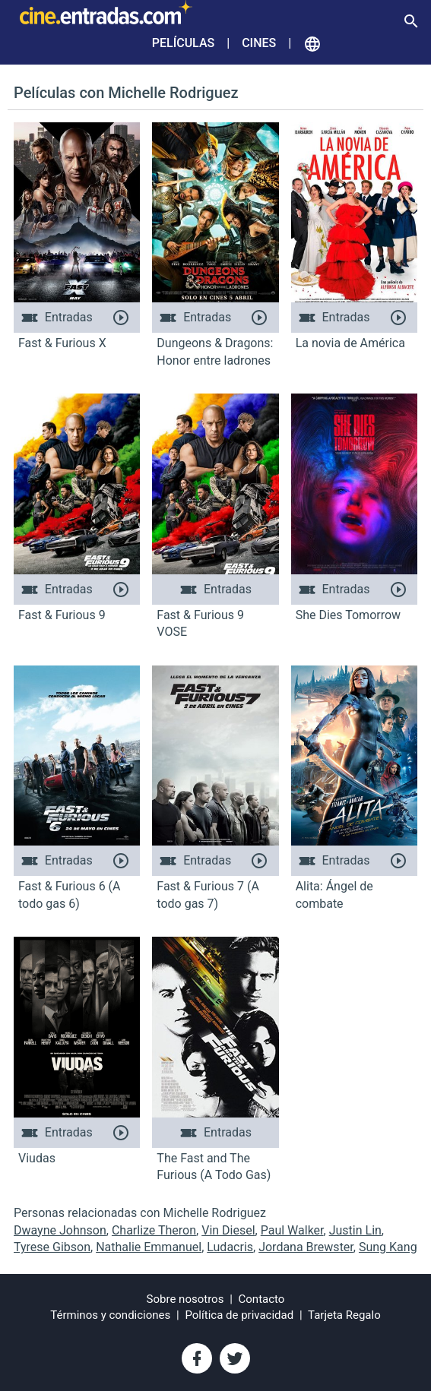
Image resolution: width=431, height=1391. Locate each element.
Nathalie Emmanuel (148, 1247)
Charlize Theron (154, 1230)
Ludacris (230, 1247)
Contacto (262, 1299)
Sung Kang (388, 1247)
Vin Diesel (228, 1230)
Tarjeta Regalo (344, 1315)
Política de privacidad (239, 1315)
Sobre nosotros (185, 1299)
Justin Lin (355, 1230)
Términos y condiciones (110, 1315)
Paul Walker (292, 1230)
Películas (183, 43)
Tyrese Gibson (52, 1247)
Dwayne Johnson (60, 1230)
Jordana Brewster (305, 1247)
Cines (259, 43)
